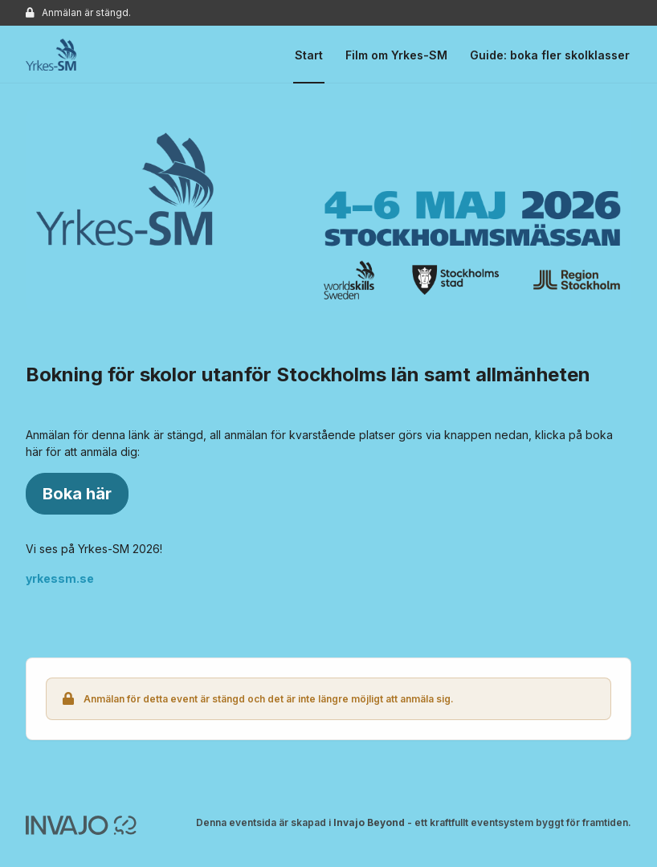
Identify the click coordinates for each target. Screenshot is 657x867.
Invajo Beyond (369, 822)
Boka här (77, 493)
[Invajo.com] (81, 824)
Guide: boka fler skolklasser (550, 55)
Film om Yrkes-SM (396, 55)
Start (309, 55)
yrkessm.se (60, 578)
